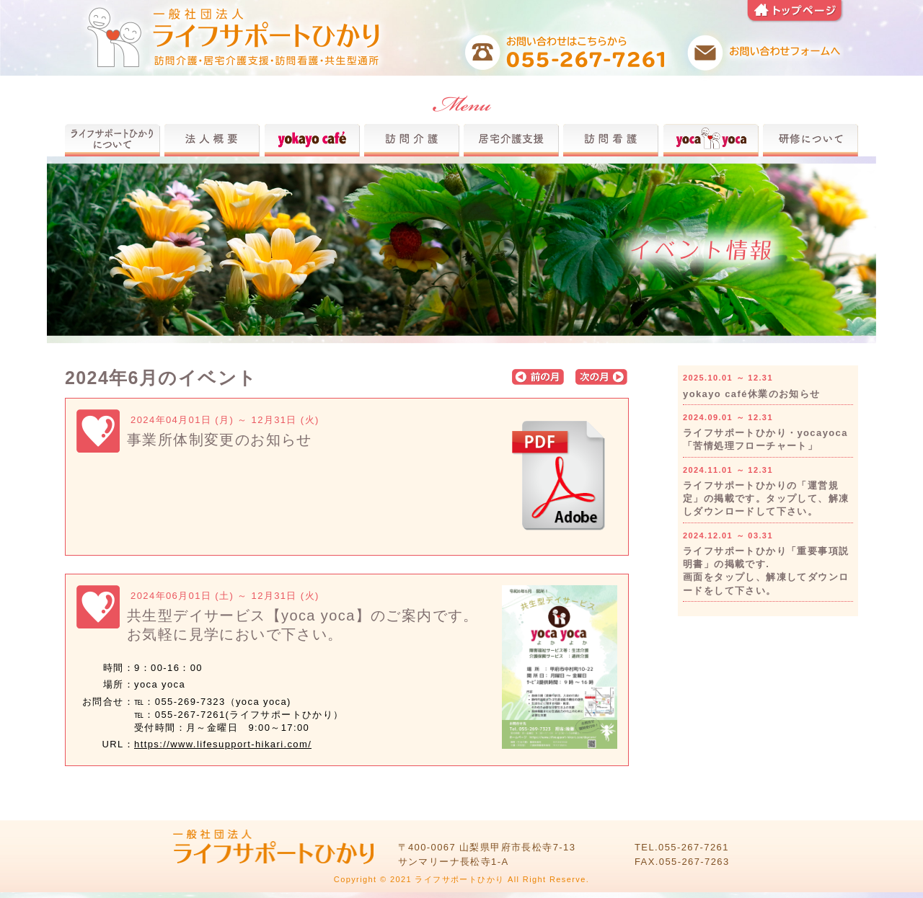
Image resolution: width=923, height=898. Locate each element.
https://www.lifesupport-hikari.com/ (223, 744)
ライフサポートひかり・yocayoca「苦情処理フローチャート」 (765, 439)
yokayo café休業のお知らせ (752, 393)
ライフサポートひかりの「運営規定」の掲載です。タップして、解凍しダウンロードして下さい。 (766, 498)
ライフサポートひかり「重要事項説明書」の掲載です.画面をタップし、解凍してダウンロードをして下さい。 (766, 571)
